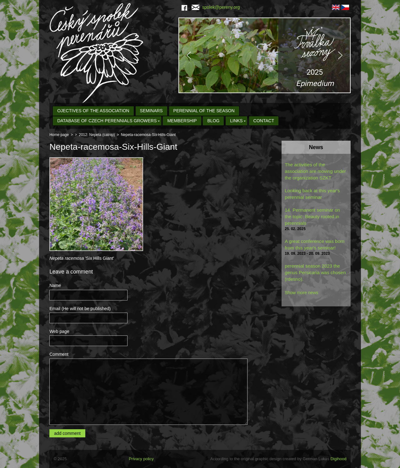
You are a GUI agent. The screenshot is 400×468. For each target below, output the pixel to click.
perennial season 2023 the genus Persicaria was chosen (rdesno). (315, 272)
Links (236, 120)
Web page (59, 331)
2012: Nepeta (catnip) (97, 135)
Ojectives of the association (93, 110)
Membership (182, 120)
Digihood (338, 458)
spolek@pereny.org (216, 7)
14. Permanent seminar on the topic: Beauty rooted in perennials (312, 216)
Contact (263, 120)
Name (55, 285)
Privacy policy (141, 458)
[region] (264, 55)
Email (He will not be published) (80, 308)
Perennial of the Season (204, 110)
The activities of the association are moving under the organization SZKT (315, 171)
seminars (151, 110)
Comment (58, 354)
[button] (264, 55)
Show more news (301, 292)
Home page (59, 135)
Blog (213, 120)
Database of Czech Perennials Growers (107, 120)
